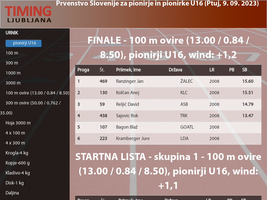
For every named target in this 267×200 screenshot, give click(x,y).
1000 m (13, 73)
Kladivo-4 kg (18, 173)
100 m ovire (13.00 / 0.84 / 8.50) (37, 93)
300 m (12, 63)
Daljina (12, 193)
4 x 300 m (15, 143)
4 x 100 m (15, 133)
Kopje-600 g (18, 163)
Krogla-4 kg (17, 153)
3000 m (13, 83)
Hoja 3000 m (18, 123)
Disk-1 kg (15, 183)
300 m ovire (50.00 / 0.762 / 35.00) (30, 108)
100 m (12, 53)
